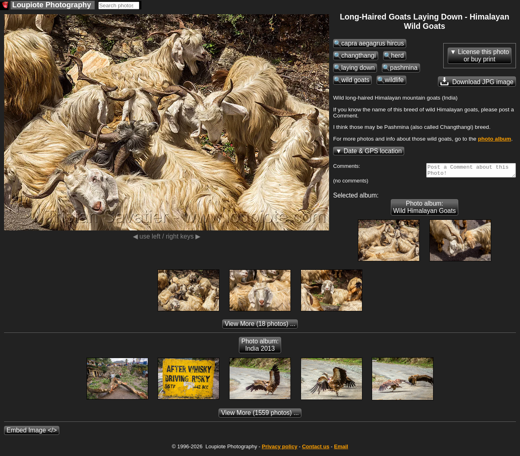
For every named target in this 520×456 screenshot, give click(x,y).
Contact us (315, 449)
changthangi (358, 55)
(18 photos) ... (260, 326)
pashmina (404, 67)
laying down (358, 67)
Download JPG (477, 81)
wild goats (355, 79)
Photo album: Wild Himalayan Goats (424, 209)
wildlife (394, 79)
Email (341, 449)
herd (397, 55)
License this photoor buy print (483, 55)
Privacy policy (279, 449)
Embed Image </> (31, 432)
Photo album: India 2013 (260, 347)
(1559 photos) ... (260, 415)
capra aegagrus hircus (372, 43)
